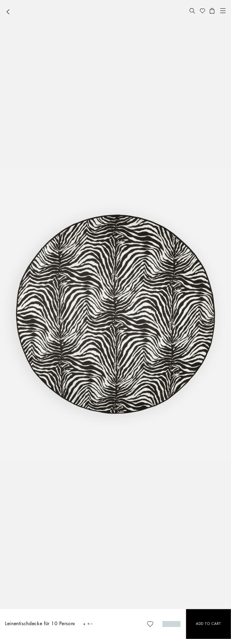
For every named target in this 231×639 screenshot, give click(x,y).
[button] (192, 11)
